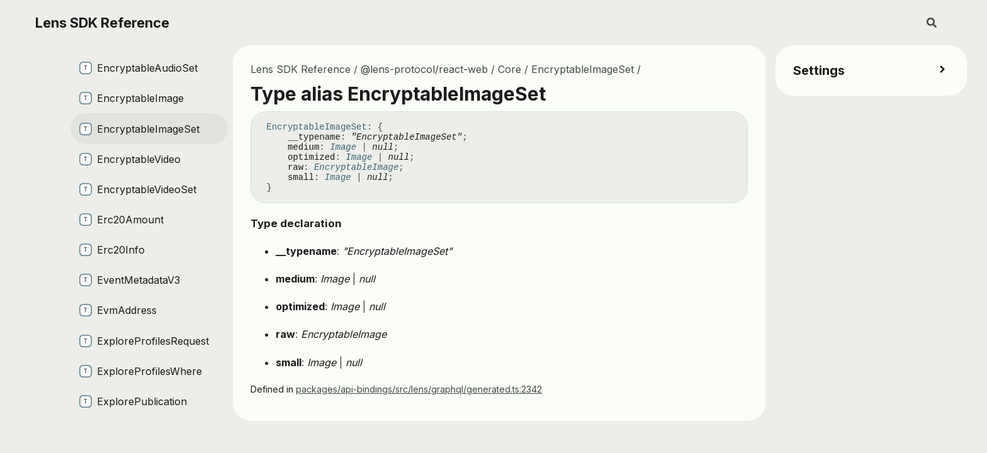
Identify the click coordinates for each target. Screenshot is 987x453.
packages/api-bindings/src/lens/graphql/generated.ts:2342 (419, 389)
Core (509, 69)
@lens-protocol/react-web (424, 69)
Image (343, 147)
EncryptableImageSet (582, 69)
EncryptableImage (356, 167)
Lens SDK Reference (102, 22)
